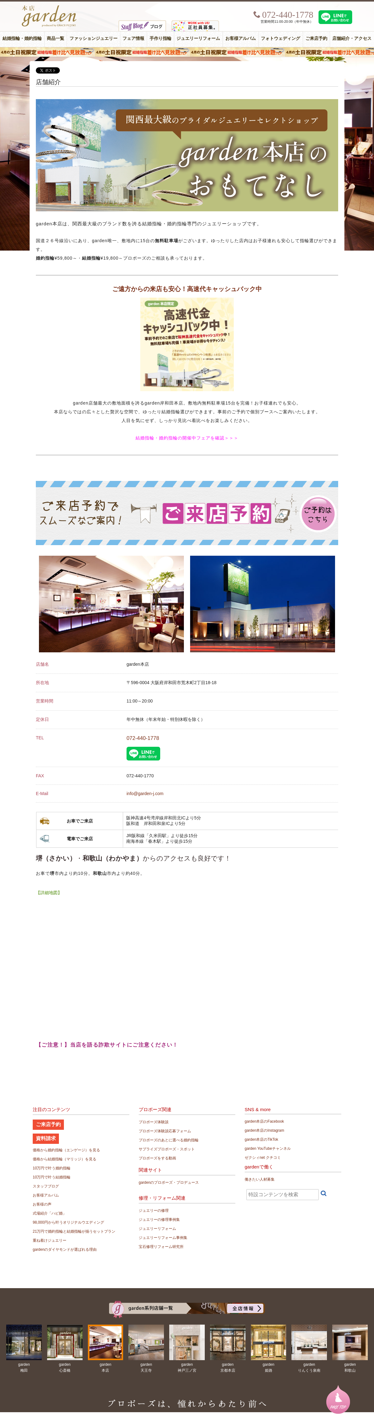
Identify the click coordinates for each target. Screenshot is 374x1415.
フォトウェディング (280, 38)
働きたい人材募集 (260, 1179)
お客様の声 (42, 1204)
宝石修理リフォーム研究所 (161, 1247)
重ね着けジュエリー (49, 1240)
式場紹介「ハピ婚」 (49, 1213)
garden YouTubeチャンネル (268, 1148)
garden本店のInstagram (264, 1130)
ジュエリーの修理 (154, 1210)
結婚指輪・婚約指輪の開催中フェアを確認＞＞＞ (187, 437)
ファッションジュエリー (93, 38)
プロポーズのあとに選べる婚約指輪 (169, 1140)
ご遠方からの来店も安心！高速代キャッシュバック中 (187, 288)
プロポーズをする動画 (157, 1158)
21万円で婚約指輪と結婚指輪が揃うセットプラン (74, 1231)
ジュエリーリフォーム (198, 38)
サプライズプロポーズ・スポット (167, 1149)
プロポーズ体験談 (154, 1122)
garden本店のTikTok (261, 1139)
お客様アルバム (240, 38)
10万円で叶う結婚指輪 (51, 1177)
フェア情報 (133, 38)
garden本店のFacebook (264, 1121)
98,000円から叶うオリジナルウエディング (68, 1222)
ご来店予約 (316, 38)
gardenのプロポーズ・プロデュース (169, 1182)
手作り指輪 (160, 38)
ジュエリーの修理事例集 (159, 1219)
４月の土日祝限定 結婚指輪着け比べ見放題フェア (187, 52)
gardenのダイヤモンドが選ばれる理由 (65, 1249)
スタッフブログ (46, 1186)
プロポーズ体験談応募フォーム (165, 1131)
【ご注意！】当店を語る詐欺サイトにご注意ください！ (107, 1045)
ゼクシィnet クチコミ (263, 1157)
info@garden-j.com (145, 793)
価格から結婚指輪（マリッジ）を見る (64, 1159)
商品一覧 (55, 38)
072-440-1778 (143, 738)
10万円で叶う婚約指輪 (51, 1168)
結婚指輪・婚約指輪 (22, 38)
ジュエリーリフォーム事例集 (163, 1237)
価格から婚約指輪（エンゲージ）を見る (66, 1150)
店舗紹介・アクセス (352, 38)
